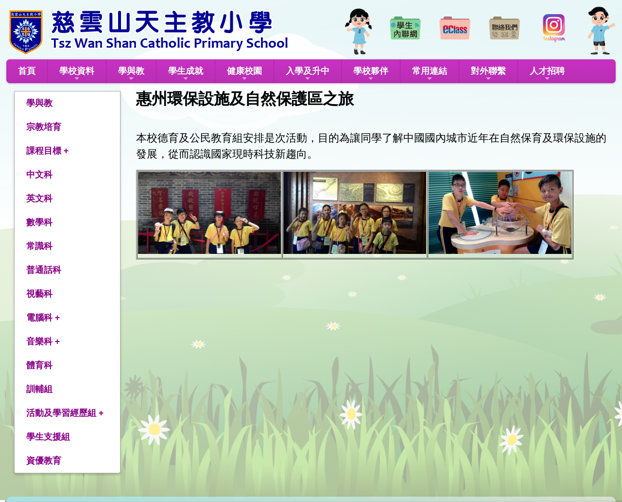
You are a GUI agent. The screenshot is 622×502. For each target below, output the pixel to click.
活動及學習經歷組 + (65, 413)
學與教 (131, 74)
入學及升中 (307, 74)
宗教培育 (43, 127)
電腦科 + (43, 318)
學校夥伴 (370, 74)
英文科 (39, 198)
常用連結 (429, 74)
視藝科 (39, 294)
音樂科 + (43, 341)
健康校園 (244, 74)
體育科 (39, 365)
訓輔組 (39, 389)
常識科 (39, 246)
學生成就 (185, 74)
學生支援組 (48, 437)
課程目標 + (47, 151)
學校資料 (76, 74)
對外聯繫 (488, 74)
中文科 (39, 174)
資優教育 (43, 461)
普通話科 (43, 270)
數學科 (39, 222)
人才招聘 (547, 74)
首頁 (26, 71)
